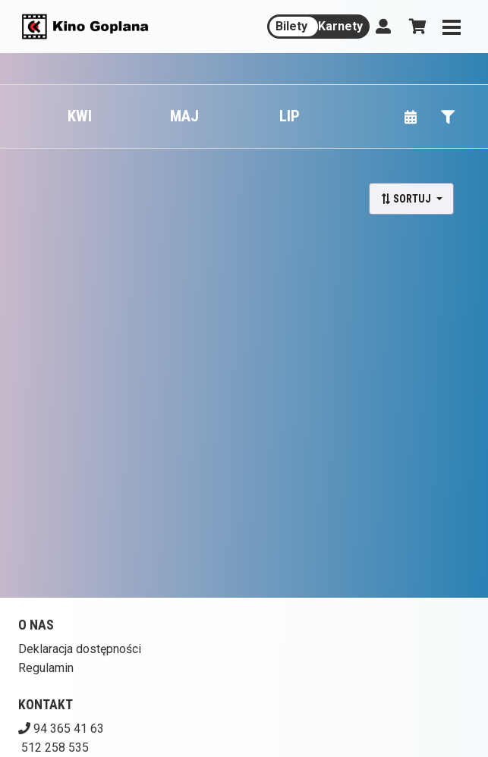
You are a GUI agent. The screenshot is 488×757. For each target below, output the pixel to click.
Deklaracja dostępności (79, 649)
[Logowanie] (383, 26)
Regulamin (46, 668)
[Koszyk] (415, 26)
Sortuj (406, 199)
